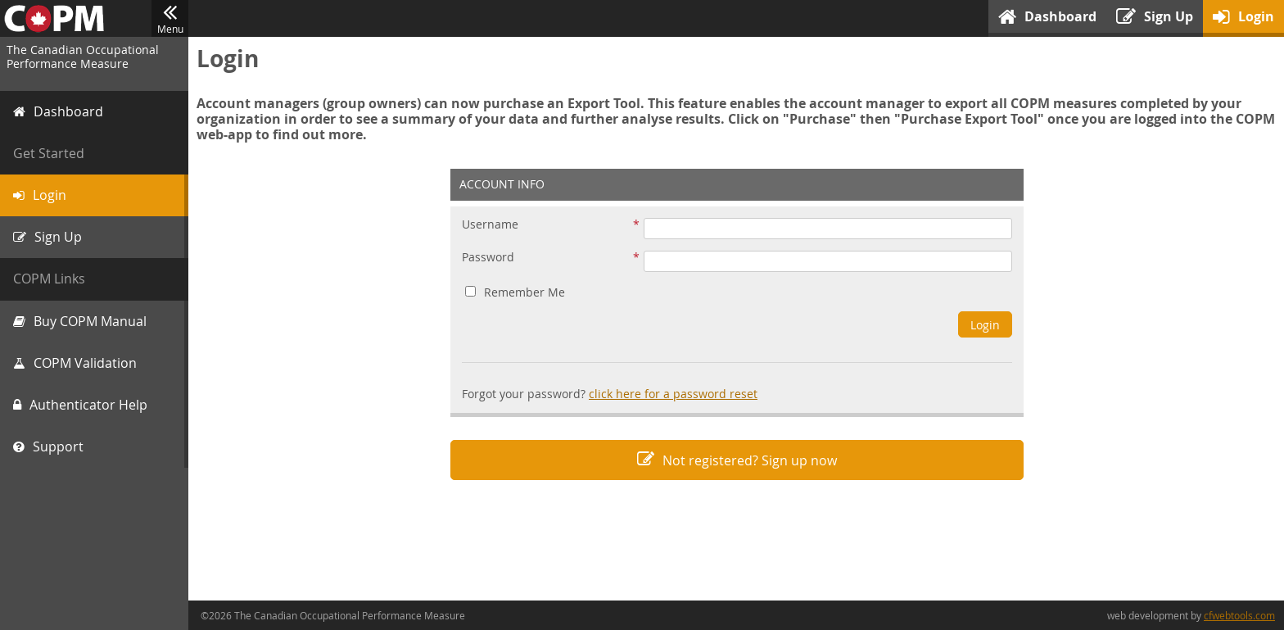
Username (490, 225)
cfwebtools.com (1239, 615)
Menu (169, 18)
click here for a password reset (673, 393)
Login (985, 325)
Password (488, 258)
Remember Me (515, 292)
